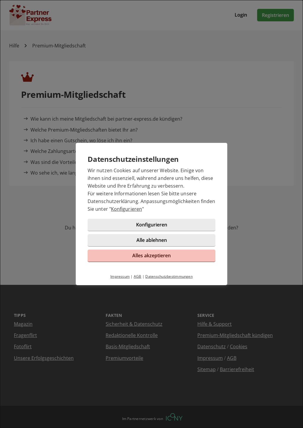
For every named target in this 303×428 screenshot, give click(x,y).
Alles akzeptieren (151, 255)
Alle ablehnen (151, 240)
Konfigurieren (126, 209)
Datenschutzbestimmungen (169, 276)
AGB (137, 276)
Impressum (120, 276)
